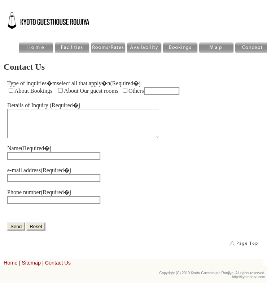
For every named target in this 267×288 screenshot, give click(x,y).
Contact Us (58, 268)
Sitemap (31, 268)
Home (10, 268)
